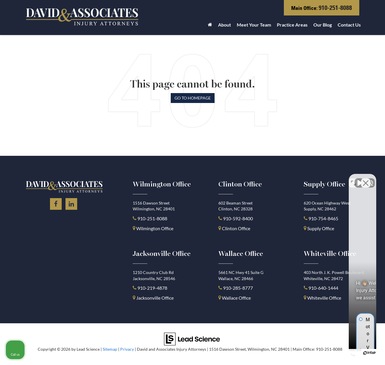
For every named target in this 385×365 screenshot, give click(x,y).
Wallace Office (236, 298)
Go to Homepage (193, 97)
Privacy (127, 349)
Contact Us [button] (349, 24)
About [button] (224, 24)
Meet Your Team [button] (254, 24)
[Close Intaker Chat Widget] (365, 178)
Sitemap (110, 349)
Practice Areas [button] (292, 24)
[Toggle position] (353, 178)
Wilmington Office (154, 228)
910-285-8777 (237, 288)
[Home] (210, 26)
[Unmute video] (281, 178)
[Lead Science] (192, 338)
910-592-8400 (238, 218)
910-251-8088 (335, 8)
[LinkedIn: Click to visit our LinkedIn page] (71, 203)
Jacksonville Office (155, 298)
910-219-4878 (152, 288)
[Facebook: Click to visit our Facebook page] (56, 203)
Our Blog (322, 24)
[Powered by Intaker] (335, 352)
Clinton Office (236, 228)
